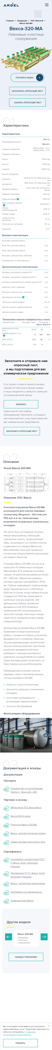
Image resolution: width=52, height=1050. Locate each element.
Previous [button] (6, 735)
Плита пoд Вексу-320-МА (24, 824)
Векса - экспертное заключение (28, 883)
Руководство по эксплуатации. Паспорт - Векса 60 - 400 (27, 790)
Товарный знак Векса (22, 900)
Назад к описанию (26, 957)
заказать (21, 404)
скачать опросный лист (27, 102)
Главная (10, 21)
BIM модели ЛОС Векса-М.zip (26, 807)
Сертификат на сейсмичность (26, 892)
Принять (20, 1043)
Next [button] (46, 735)
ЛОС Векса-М (37, 21)
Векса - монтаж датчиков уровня (28, 833)
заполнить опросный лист (27, 91)
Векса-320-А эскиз (20, 816)
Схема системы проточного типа (28, 842)
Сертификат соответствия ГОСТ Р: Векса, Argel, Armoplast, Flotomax (28, 863)
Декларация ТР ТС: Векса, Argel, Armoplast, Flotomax (28, 875)
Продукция (22, 21)
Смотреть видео (29, 77)
